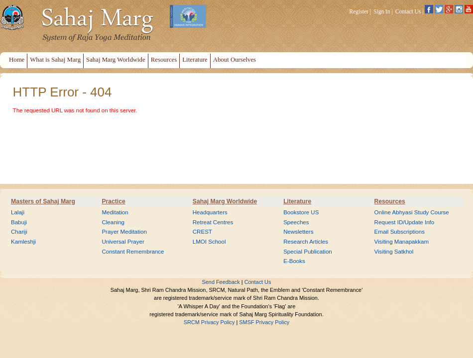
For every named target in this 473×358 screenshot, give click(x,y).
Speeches (296, 222)
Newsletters (298, 232)
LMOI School (209, 242)
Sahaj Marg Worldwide (225, 201)
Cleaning (113, 222)
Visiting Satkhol (394, 252)
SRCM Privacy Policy (209, 322)
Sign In (381, 11)
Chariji (19, 232)
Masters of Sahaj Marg (43, 201)
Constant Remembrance (133, 252)
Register (359, 11)
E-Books (294, 261)
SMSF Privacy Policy (264, 322)
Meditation (115, 212)
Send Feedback (221, 282)
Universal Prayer (123, 242)
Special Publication (307, 252)
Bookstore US (301, 212)
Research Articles (305, 242)
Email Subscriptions (399, 232)
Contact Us (408, 11)
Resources (389, 201)
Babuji (19, 222)
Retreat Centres (213, 222)
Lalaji (17, 212)
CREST (202, 232)
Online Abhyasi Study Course (411, 212)
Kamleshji (23, 242)
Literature (297, 201)
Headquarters (210, 212)
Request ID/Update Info (404, 222)
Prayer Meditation (124, 232)
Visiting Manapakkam (401, 242)
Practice (113, 201)
